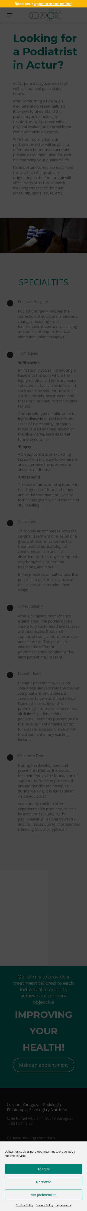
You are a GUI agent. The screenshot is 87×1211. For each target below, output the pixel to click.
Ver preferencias (43, 1195)
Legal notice (63, 1205)
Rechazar (43, 1182)
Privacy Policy (44, 1205)
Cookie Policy (24, 1205)
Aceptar (44, 1169)
